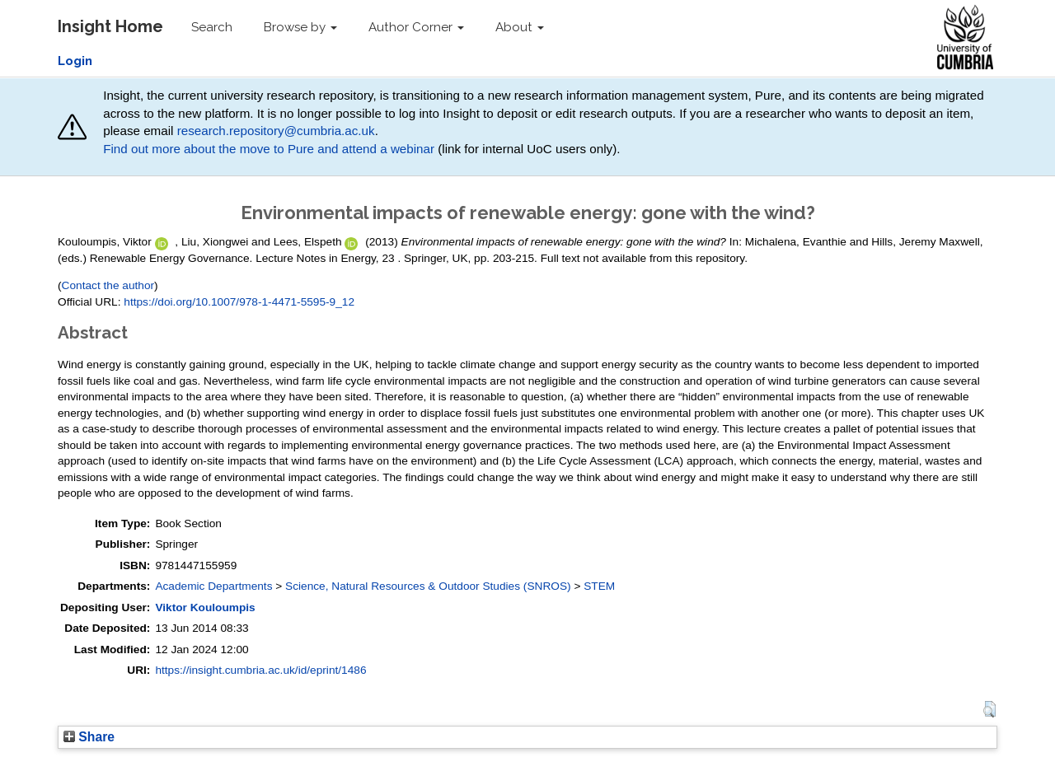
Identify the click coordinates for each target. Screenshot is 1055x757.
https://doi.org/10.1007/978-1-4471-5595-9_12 (239, 302)
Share (89, 737)
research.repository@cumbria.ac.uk (276, 131)
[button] (989, 709)
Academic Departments (213, 586)
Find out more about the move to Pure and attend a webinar (268, 149)
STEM (599, 586)
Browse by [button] (300, 27)
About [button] (519, 27)
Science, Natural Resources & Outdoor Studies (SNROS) (428, 586)
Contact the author (108, 285)
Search (211, 27)
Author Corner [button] (416, 27)
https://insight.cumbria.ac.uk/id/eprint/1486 (260, 670)
